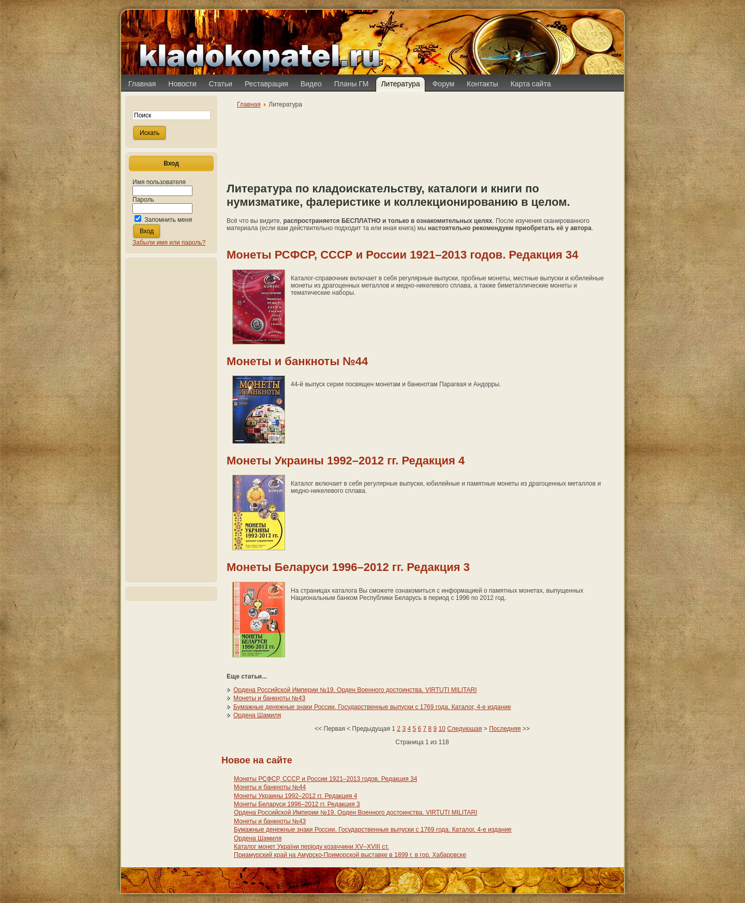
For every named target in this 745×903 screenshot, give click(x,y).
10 (442, 728)
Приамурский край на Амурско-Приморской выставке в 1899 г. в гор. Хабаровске (350, 855)
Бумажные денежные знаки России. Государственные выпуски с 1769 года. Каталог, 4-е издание (372, 707)
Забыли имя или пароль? (168, 242)
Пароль (143, 199)
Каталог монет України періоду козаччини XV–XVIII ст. (311, 846)
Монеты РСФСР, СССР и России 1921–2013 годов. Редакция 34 (402, 254)
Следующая (464, 728)
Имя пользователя (159, 182)
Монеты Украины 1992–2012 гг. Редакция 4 (346, 460)
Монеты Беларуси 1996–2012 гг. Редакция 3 (348, 567)
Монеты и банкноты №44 (297, 361)
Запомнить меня (168, 219)
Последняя (504, 728)
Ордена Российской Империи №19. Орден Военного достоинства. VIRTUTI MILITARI (355, 690)
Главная (249, 104)
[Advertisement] (171, 420)
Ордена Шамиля (257, 715)
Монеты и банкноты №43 (269, 698)
